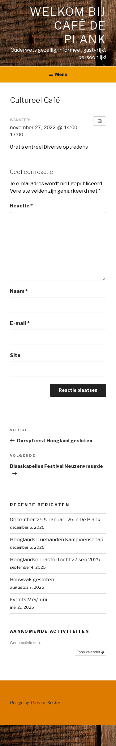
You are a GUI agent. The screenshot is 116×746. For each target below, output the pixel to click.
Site (15, 355)
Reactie (21, 206)
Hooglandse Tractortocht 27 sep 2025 (55, 560)
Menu (58, 74)
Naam (19, 291)
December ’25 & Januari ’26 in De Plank (55, 520)
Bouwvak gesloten (32, 580)
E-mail (20, 323)
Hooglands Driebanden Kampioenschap (56, 540)
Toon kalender (90, 652)
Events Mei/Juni (28, 600)
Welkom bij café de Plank (68, 25)
